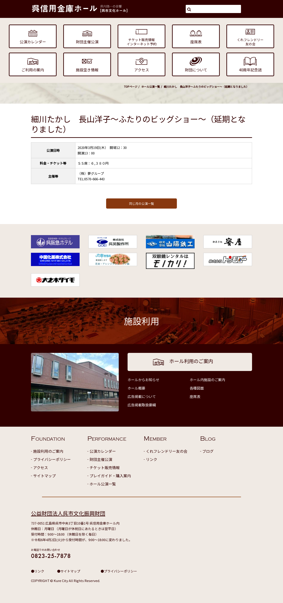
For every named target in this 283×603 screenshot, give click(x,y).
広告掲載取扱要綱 (142, 404)
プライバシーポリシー (52, 459)
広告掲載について (142, 396)
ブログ (208, 451)
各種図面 (197, 388)
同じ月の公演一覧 (141, 203)
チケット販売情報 (105, 467)
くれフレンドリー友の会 (166, 451)
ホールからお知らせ (143, 379)
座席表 (195, 396)
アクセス (40, 467)
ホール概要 (136, 388)
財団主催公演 (101, 459)
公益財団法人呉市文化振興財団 (68, 513)
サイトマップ (44, 475)
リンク (151, 459)
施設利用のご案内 (48, 451)
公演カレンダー (103, 451)
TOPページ (130, 86)
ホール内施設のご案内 (207, 379)
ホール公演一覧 (150, 86)
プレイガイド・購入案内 (110, 475)
